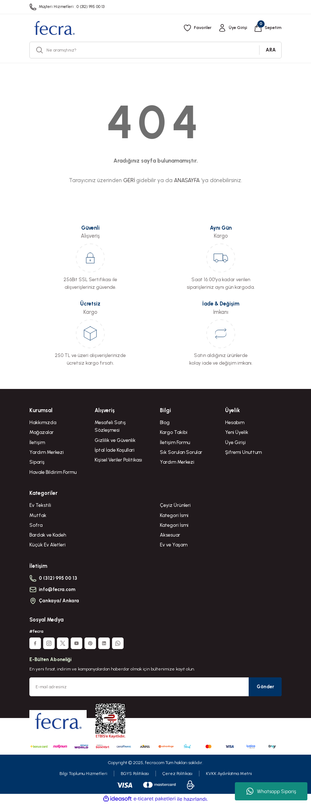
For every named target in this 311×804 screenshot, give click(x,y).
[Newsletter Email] (155, 686)
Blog (165, 422)
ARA (271, 50)
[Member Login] (232, 28)
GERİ (129, 180)
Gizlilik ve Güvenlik (115, 440)
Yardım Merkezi (46, 452)
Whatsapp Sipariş (271, 791)
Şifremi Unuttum (243, 452)
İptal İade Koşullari (114, 450)
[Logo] (54, 28)
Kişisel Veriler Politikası (118, 460)
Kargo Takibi (173, 432)
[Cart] (268, 28)
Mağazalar (41, 432)
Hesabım (234, 422)
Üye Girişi (235, 442)
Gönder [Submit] (265, 686)
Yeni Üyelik (236, 432)
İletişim (37, 442)
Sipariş (37, 462)
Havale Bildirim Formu (52, 472)
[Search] (155, 50)
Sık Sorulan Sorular (181, 452)
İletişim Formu (175, 442)
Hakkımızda (42, 422)
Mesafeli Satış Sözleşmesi (110, 426)
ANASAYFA (187, 180)
